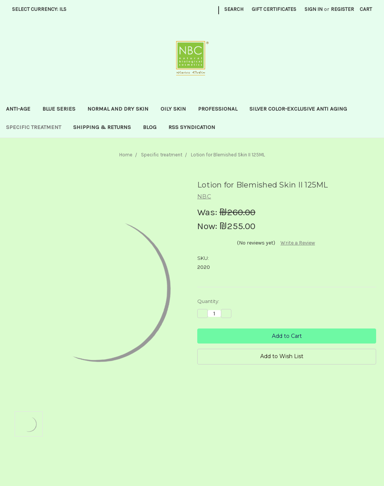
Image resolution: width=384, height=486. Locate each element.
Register (342, 9)
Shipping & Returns (102, 127)
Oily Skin (173, 108)
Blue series (58, 108)
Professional (217, 108)
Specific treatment (33, 127)
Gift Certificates (274, 9)
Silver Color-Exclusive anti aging (298, 108)
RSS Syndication (191, 127)
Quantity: (208, 301)
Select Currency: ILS (42, 9)
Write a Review (297, 243)
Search (233, 9)
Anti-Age (18, 108)
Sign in (313, 9)
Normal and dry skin (117, 108)
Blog (149, 127)
